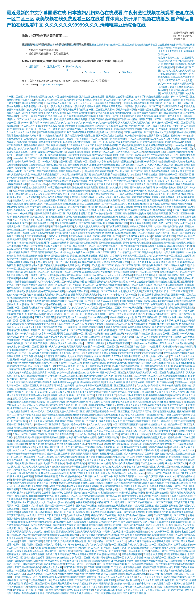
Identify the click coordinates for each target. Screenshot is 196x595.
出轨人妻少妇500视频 (125, 288)
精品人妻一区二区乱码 (158, 359)
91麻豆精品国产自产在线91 (96, 272)
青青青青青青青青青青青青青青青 (24, 453)
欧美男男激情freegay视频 (66, 382)
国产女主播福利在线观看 (92, 96)
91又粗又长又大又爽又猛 (60, 138)
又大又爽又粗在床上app (174, 80)
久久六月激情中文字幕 (143, 518)
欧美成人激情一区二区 (166, 388)
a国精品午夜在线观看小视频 (51, 401)
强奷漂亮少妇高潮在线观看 (161, 184)
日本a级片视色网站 (159, 203)
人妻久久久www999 (41, 233)
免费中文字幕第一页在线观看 (91, 385)
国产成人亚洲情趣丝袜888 (81, 298)
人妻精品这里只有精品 (35, 138)
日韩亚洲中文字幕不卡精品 (78, 100)
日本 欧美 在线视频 (55, 145)
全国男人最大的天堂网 (172, 509)
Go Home (90, 72)
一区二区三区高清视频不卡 (28, 307)
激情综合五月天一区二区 (169, 535)
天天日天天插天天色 (27, 405)
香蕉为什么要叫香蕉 (126, 109)
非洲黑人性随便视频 (72, 518)
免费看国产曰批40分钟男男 (133, 190)
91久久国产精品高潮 (32, 314)
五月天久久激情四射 (45, 317)
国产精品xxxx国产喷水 (65, 379)
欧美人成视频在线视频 (144, 401)
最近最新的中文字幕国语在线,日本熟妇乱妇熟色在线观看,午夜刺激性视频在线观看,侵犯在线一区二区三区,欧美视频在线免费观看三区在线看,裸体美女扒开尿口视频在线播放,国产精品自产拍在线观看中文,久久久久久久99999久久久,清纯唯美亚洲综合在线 (100, 18)
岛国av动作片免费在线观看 (54, 197)
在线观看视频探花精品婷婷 (57, 181)
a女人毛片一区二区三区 (152, 249)
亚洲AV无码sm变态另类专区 (78, 590)
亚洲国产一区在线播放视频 (80, 450)
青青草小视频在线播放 (160, 434)
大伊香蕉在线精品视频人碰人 (39, 96)
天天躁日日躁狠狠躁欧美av (44, 252)
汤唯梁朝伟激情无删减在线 (106, 164)
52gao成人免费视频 (83, 431)
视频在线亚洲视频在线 (166, 505)
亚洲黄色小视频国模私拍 (113, 473)
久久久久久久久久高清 (99, 424)
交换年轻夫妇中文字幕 (83, 489)
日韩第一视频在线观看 (144, 220)
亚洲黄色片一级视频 (86, 505)
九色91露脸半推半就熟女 (87, 311)
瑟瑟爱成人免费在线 (100, 366)
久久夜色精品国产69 (17, 194)
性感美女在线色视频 (101, 158)
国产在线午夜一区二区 (167, 233)
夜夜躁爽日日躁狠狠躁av (140, 470)
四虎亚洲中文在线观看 (134, 499)
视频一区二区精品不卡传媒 (76, 440)
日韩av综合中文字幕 (70, 168)
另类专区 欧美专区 (113, 525)
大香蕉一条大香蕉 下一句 (122, 281)
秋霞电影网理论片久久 (28, 265)
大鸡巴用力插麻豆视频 (71, 174)
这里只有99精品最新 (174, 252)
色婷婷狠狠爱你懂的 (38, 427)
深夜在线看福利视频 (93, 398)
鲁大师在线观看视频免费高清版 (154, 294)
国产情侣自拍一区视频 (18, 233)
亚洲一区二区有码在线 (31, 336)
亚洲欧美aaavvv (179, 135)
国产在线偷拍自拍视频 (165, 278)
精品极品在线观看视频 (37, 226)
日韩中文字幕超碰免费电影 (93, 535)
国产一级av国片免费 (184, 470)
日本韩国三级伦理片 (89, 336)
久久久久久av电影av (84, 122)
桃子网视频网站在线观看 (115, 223)
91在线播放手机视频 (29, 431)
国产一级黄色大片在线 (116, 398)
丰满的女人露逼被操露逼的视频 (82, 486)
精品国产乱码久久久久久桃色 (71, 317)
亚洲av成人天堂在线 (162, 132)
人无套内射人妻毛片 (58, 278)
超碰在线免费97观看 (157, 213)
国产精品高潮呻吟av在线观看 (70, 457)
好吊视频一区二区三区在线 (103, 291)
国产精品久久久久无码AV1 (63, 259)
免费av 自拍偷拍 (43, 262)
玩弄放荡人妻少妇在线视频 (76, 142)
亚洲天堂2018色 (149, 100)
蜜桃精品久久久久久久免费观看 (23, 148)
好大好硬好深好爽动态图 (158, 145)
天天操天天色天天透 (147, 113)
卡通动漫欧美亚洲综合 (66, 96)
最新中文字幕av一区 (42, 333)
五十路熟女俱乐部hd (85, 210)
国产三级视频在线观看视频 (110, 564)
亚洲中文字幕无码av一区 (114, 106)
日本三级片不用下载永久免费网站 (57, 385)
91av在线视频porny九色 (121, 317)
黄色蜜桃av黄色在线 (162, 327)
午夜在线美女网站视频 (110, 418)
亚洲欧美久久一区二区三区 (81, 388)
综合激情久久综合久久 (61, 427)
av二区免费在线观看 (41, 525)
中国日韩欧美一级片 (155, 414)
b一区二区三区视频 (49, 168)
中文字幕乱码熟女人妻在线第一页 (136, 388)
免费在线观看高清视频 (117, 343)
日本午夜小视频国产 (32, 113)
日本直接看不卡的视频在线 (156, 330)
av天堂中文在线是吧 (17, 259)
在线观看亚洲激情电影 (162, 304)
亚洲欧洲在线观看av (171, 106)
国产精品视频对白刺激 (90, 223)
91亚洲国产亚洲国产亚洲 (131, 125)
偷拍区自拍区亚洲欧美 (91, 382)
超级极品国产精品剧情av (70, 275)
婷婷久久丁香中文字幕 (141, 226)
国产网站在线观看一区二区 (137, 132)
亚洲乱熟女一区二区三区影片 (62, 538)
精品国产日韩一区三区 (150, 119)
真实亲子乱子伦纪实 (152, 291)
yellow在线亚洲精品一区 (132, 229)
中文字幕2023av (106, 294)
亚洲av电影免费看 (56, 450)
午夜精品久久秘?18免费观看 (130, 216)
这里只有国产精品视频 (158, 135)
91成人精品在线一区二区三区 (176, 424)
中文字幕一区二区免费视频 (111, 551)
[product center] (51, 84)
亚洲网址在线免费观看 (163, 197)
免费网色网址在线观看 (23, 483)
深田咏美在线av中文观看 (155, 307)
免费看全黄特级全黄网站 (27, 281)
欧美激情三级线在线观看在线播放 (85, 327)
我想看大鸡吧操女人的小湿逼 (25, 298)
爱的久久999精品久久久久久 (116, 379)
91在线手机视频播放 (50, 148)
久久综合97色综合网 (106, 122)
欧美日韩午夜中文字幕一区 (168, 311)
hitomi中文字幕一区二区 (80, 301)
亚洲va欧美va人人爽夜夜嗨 (58, 103)
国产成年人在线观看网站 (77, 158)
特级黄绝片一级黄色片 (26, 168)
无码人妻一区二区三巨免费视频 (51, 570)
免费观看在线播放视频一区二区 (166, 486)
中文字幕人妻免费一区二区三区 (72, 366)
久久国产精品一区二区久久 (110, 116)
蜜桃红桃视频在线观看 (116, 233)
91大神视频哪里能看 (77, 229)
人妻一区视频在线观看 (18, 252)
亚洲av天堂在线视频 (47, 398)
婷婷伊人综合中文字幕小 (114, 392)
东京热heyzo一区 (54, 340)
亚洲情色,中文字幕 (152, 554)
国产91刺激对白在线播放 (39, 320)
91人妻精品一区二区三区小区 (32, 304)
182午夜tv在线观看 (101, 155)
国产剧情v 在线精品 (127, 119)
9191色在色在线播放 (160, 210)
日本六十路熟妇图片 (162, 421)
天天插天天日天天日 (182, 259)
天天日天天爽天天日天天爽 (179, 181)
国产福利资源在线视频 (39, 499)
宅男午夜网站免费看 (44, 476)
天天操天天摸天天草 (66, 547)
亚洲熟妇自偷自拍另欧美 (158, 512)
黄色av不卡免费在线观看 (94, 168)
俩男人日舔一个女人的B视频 (24, 197)
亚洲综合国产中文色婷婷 (133, 447)
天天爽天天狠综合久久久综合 (49, 239)
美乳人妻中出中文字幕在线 (117, 375)
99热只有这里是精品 (138, 210)
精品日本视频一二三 (123, 340)
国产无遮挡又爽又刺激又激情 (136, 236)
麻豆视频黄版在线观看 (43, 359)
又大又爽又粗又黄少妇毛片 (135, 239)
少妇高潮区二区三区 (80, 557)
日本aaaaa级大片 (158, 570)
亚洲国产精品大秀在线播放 (119, 509)
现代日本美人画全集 (147, 288)
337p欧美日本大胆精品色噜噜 (22, 473)
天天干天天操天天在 (39, 194)
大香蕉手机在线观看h (174, 119)
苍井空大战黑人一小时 (171, 109)
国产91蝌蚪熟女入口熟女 (162, 547)
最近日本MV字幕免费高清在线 (82, 132)
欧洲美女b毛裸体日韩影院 (75, 148)
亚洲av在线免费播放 (66, 359)
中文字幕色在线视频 (103, 113)
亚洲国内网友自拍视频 (131, 301)
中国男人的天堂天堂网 (173, 93)
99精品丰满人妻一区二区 (161, 194)
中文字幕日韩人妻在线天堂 (134, 369)
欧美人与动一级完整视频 (160, 573)
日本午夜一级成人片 (179, 200)
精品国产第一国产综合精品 (58, 551)
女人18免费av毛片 (168, 288)
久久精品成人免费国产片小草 (48, 249)
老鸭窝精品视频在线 (154, 151)
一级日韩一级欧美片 (94, 343)
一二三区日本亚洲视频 (76, 340)
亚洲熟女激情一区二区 (83, 541)
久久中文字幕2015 (103, 356)
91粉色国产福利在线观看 (39, 382)
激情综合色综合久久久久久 (20, 100)
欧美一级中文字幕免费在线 (130, 512)
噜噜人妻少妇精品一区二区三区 (144, 106)
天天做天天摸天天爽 (76, 346)
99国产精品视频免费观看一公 (27, 190)
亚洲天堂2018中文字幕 (174, 408)
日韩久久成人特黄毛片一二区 (85, 593)
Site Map (127, 72)
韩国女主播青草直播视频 (60, 434)
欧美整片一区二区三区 (134, 255)
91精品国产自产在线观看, (155, 496)
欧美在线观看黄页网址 (21, 239)
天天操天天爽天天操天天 (139, 372)
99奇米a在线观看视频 (107, 298)
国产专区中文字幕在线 (130, 330)
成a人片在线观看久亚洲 (179, 246)
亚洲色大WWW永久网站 (106, 301)
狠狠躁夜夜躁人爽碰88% (163, 398)
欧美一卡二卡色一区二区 (81, 395)
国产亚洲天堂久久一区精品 (134, 434)
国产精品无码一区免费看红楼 (80, 135)
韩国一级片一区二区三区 (112, 372)
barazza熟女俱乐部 (22, 213)
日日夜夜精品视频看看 (106, 450)
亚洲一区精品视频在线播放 (109, 135)
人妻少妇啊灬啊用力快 (48, 447)
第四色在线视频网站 (132, 554)
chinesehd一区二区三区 (24, 158)
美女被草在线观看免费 (73, 119)
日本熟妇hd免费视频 (56, 236)
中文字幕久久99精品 (143, 275)
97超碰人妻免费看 (19, 216)
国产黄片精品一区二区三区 (129, 151)
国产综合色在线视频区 (61, 226)
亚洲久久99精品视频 (97, 317)
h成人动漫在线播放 (144, 505)
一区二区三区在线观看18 (101, 109)
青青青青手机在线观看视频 (80, 125)
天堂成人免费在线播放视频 (84, 255)
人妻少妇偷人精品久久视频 (86, 106)
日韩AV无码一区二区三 (182, 96)
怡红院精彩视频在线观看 (115, 304)
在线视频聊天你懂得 (176, 151)
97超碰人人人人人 (36, 502)
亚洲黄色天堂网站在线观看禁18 (162, 216)
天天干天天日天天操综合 (150, 577)
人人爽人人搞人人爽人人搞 (155, 356)
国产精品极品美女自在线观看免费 (161, 301)
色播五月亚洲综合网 (138, 203)
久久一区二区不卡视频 (152, 181)
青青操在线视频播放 (34, 145)
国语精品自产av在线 (102, 288)
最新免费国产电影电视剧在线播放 (49, 301)
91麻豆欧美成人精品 (20, 324)
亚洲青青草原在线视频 (146, 174)
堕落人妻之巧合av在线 (23, 398)
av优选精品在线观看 (148, 109)
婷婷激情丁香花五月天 (84, 551)
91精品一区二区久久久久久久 (137, 285)
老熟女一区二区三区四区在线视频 (49, 408)
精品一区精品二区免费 (69, 161)
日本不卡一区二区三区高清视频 (76, 330)
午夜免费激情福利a (36, 369)
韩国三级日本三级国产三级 (49, 100)
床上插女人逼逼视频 (114, 382)
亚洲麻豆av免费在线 (125, 113)
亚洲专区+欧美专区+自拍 (147, 161)
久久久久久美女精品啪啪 (180, 343)
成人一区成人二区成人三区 (41, 366)
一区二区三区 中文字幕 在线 (97, 161)
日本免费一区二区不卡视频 (42, 275)
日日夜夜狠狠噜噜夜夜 (79, 151)
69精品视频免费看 (74, 281)
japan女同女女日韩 (131, 496)
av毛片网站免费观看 (43, 535)
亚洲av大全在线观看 (63, 320)
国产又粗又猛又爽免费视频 (118, 220)
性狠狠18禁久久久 (33, 203)
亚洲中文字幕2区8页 (121, 401)
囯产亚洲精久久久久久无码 (179, 249)
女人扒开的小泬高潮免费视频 (42, 109)
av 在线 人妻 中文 (36, 210)
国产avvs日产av (182, 223)
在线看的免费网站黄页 (50, 142)
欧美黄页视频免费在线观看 (147, 207)
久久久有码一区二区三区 (71, 353)
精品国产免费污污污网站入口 (158, 567)
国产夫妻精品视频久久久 (120, 174)
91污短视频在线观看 (63, 349)
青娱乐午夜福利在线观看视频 (138, 311)
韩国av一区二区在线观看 (142, 233)
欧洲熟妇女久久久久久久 (145, 379)
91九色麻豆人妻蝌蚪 (139, 223)
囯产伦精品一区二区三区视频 (158, 460)
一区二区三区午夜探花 (30, 125)
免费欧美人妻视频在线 (128, 181)
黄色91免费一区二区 (123, 155)
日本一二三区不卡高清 (103, 142)
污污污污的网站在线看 (111, 320)
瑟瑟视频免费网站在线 (67, 531)
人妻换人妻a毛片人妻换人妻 (29, 551)
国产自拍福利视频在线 (111, 333)
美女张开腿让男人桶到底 (140, 392)
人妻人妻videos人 (136, 473)
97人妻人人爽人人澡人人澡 (159, 164)
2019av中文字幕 (52, 190)
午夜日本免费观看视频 (28, 242)
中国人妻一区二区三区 (128, 100)
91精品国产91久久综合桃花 (52, 151)
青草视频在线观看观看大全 (75, 190)
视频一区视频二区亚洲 (60, 285)
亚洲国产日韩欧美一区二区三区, (169, 515)
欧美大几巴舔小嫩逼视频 (167, 427)
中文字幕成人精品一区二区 (165, 541)
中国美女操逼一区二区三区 (24, 129)
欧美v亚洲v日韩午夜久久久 (167, 116)
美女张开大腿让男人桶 (167, 262)
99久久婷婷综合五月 (145, 168)
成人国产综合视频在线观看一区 (128, 366)
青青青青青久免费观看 (70, 398)
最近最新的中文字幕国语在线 (101, 512)
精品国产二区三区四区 (120, 324)
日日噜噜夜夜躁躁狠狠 (33, 288)
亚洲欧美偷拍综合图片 (70, 171)
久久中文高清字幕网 (35, 236)
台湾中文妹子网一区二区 (27, 161)
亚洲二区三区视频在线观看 (121, 385)
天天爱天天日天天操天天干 (51, 515)
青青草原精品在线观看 (114, 327)
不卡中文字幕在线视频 (69, 220)
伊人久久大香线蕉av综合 (70, 343)
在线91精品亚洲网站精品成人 (169, 418)
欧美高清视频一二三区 (41, 379)
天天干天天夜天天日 (83, 103)
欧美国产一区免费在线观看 (82, 437)
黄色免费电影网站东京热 (181, 307)
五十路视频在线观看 (34, 557)
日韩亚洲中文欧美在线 (163, 431)
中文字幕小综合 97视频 (77, 265)
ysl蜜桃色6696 (94, 444)
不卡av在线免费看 (132, 307)
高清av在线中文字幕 (184, 132)
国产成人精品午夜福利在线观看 (46, 216)
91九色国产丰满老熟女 (66, 223)
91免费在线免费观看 (53, 135)
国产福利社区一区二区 (132, 164)
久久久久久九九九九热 (180, 496)
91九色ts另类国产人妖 (176, 463)
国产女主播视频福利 (23, 317)
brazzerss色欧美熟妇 (86, 369)
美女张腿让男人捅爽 (139, 398)
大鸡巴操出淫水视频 (27, 142)
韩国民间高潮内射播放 (110, 583)
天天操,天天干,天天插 (144, 324)
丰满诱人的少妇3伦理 (54, 113)
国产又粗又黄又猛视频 (121, 207)
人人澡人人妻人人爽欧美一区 (89, 226)
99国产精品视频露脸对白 (108, 285)
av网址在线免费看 (99, 148)
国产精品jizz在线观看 (88, 259)
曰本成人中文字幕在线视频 (130, 414)
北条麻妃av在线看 (64, 311)
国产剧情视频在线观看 (23, 479)
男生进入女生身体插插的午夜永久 (131, 570)
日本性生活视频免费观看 (38, 522)
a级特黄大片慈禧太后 (65, 528)
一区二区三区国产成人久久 (125, 544)
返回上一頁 (53, 66)
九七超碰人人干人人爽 (129, 291)
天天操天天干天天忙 (139, 304)
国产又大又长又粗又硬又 (158, 125)
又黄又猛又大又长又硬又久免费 (134, 122)
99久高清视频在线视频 (128, 408)
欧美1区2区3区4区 (16, 320)
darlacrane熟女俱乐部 (18, 207)
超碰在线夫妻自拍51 (182, 512)
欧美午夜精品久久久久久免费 (58, 122)
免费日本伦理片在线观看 (81, 197)
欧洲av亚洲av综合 (37, 184)
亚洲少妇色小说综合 (152, 252)
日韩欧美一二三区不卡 (35, 155)
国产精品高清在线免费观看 (83, 242)
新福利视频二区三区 (107, 388)
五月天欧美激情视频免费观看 (104, 200)
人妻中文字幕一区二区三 (72, 411)
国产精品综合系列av (85, 349)
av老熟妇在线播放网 (158, 444)
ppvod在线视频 (80, 181)
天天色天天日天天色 (141, 411)
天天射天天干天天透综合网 (118, 275)
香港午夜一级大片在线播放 (136, 242)
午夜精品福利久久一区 (59, 304)
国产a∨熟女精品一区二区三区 (127, 171)
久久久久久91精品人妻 (152, 580)
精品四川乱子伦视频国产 (122, 268)
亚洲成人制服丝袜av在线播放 (178, 317)
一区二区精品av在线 (88, 333)
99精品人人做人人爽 (51, 567)
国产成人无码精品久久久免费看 (172, 518)
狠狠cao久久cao (167, 476)
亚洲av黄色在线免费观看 (126, 129)
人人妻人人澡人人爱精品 (59, 106)
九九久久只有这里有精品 (80, 356)
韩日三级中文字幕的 (99, 401)
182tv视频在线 (96, 249)
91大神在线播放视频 (109, 369)
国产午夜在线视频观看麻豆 (52, 132)
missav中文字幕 (18, 366)
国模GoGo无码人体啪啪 (158, 259)
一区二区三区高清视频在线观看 (154, 148)
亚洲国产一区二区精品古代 (60, 210)
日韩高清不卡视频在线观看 (135, 103)
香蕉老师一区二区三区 (69, 362)
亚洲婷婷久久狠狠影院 (167, 275)
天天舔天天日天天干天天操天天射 (122, 249)
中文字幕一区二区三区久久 (113, 203)
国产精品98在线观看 (157, 200)
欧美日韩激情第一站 (183, 83)
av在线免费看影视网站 (139, 327)
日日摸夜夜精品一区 (162, 122)
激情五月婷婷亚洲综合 (97, 411)
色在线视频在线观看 (179, 457)
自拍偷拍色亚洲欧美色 (80, 236)
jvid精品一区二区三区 (84, 285)
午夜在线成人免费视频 (133, 259)
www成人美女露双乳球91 (45, 353)
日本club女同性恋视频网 (100, 405)
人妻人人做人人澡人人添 (112, 466)
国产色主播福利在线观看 (120, 168)
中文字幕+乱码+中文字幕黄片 (25, 414)
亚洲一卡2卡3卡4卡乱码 (142, 262)
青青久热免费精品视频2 (181, 570)
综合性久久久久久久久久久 (26, 200)
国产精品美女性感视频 (52, 265)
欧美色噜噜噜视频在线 (157, 395)
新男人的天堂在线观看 (21, 476)
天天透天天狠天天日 (181, 203)
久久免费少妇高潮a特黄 (174, 207)
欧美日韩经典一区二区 (122, 457)
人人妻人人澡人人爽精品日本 (112, 210)
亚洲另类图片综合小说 (39, 580)
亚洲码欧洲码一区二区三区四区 (175, 174)
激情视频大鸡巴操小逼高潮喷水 (35, 512)
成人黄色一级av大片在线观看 (139, 453)
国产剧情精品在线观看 (95, 174)
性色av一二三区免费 (49, 129)
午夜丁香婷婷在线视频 (59, 187)
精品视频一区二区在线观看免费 (124, 528)
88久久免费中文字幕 (63, 580)
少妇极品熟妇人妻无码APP (85, 372)
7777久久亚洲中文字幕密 (127, 356)
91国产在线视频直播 (47, 171)
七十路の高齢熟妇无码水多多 (169, 226)
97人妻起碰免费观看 (121, 440)
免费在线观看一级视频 (178, 414)
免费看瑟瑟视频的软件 (96, 281)
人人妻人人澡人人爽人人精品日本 (113, 197)
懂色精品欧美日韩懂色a (121, 177)
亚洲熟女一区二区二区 (103, 151)
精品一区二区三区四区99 (127, 265)
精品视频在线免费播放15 (32, 164)
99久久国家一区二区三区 (162, 103)
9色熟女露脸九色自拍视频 (92, 538)
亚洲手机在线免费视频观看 (55, 242)
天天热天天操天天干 (105, 395)
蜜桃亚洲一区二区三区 (111, 453)
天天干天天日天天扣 (111, 311)
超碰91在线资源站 (64, 421)
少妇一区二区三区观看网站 (95, 268)
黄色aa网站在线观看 (62, 492)
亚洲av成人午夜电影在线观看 (138, 418)
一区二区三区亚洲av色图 (133, 200)
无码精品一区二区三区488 (165, 557)
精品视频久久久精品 (184, 229)
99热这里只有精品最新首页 (126, 158)
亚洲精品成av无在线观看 (147, 509)
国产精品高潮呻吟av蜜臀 (91, 496)
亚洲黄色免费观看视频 (79, 155)
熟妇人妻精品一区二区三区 (165, 333)
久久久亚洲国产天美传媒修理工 (115, 427)
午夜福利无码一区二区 (59, 116)
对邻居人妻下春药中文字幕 (159, 229)
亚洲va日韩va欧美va (65, 586)
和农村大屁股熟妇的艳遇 (29, 255)
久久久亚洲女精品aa (107, 349)
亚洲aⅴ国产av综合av (91, 375)
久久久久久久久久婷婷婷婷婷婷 (29, 450)
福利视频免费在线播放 (79, 164)
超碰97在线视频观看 (87, 203)
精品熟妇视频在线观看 (133, 145)
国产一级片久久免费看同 (142, 187)
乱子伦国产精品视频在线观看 (101, 119)
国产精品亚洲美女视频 (164, 411)
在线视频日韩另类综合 (175, 64)
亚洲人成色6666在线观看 (157, 171)
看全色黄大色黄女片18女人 (61, 369)
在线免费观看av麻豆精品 (54, 200)
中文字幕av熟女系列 (36, 395)
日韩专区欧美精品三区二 (25, 577)
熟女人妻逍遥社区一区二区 (173, 272)
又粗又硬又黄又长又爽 (169, 87)
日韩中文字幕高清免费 (130, 437)
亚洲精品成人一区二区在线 (155, 528)
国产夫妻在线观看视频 (117, 226)
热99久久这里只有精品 (110, 132)
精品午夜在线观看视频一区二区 (49, 213)
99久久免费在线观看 (36, 486)
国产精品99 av (142, 155)
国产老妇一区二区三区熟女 (57, 418)
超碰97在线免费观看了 (92, 470)
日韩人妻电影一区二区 (137, 551)
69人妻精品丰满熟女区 (78, 213)
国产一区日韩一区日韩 (57, 288)
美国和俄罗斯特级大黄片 (83, 294)
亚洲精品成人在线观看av (136, 320)
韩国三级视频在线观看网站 (156, 158)
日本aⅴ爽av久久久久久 (86, 427)
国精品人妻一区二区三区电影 (155, 544)
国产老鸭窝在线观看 (45, 268)
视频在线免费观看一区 (112, 278)
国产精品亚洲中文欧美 (30, 246)
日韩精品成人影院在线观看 (33, 187)
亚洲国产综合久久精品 (68, 268)
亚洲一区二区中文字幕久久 (132, 184)
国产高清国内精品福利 (75, 249)
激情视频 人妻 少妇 (58, 395)
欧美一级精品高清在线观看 (55, 414)
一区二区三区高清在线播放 (33, 116)
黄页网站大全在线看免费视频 (73, 109)
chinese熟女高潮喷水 (183, 145)
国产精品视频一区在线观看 (154, 129)
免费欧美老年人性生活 (45, 362)
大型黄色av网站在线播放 (57, 294)
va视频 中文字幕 (41, 470)
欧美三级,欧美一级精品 (163, 242)
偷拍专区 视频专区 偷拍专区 (65, 470)
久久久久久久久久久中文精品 (82, 307)
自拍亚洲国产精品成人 (84, 184)
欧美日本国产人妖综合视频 (57, 541)
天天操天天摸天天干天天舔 (58, 246)
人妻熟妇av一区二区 (181, 148)
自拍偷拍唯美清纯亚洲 (76, 291)
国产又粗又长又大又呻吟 (102, 408)
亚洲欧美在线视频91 (184, 327)
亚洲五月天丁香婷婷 (47, 483)
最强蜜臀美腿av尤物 (171, 161)
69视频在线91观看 (157, 343)
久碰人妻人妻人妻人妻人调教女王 (61, 336)
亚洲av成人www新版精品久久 (53, 473)
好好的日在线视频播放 (170, 113)
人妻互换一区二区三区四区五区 (64, 375)
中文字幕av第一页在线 (49, 119)
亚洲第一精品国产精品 (96, 177)
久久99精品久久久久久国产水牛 (83, 145)
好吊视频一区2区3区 (31, 418)
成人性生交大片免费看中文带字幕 (77, 252)
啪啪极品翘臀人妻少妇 (134, 213)
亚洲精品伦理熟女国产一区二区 (162, 314)
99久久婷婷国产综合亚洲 (137, 333)
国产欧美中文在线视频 (106, 125)
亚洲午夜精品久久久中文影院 (85, 278)
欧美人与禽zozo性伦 (110, 359)
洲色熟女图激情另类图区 (84, 187)
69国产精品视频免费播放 (79, 113)
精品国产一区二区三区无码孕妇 (31, 392)
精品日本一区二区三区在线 (104, 190)
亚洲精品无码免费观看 (18, 330)
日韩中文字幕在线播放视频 (174, 268)
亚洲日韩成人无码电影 (134, 573)
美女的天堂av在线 (135, 382)
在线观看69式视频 (57, 155)
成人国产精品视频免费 (88, 499)
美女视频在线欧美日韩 (88, 262)
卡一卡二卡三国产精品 (146, 272)
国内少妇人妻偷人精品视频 (139, 116)
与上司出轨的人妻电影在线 (70, 177)
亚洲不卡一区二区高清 (104, 100)
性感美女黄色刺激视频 (28, 291)
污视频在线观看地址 (17, 184)
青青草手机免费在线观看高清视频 (152, 96)
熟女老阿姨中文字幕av (139, 362)
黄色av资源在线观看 (169, 100)
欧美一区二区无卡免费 (119, 518)
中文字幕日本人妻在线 (176, 483)
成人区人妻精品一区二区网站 (41, 573)
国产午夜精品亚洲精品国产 (99, 567)
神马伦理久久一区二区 (84, 246)
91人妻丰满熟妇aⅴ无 (167, 324)
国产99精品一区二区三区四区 (103, 346)
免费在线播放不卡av (20, 408)
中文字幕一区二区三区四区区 (178, 349)
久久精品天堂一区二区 (129, 252)
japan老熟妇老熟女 (165, 187)
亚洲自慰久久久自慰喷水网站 (113, 187)
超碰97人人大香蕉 (152, 349)
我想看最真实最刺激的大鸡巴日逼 (24, 135)
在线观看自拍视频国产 (33, 340)
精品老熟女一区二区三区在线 (39, 457)
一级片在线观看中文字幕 (131, 246)
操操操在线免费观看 (104, 216)
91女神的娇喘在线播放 (111, 486)
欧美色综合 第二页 (60, 194)
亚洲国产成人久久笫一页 (52, 346)
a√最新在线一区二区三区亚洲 (66, 272)
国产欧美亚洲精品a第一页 (148, 317)
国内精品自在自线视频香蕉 (99, 129)
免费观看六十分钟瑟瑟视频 (176, 440)
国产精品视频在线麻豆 (72, 129)
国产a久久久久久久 (27, 119)
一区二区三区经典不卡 (146, 177)
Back (106, 72)
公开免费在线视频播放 (64, 499)
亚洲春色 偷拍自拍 (178, 129)
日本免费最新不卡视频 (122, 560)
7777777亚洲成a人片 (143, 427)
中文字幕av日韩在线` (54, 125)
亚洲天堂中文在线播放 (170, 336)
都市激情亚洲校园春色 (175, 554)
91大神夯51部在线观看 (152, 142)
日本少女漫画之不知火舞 (85, 583)
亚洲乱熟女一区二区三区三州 (134, 298)
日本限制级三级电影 (76, 463)
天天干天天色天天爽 (22, 362)
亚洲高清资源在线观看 (81, 414)
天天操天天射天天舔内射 (179, 489)
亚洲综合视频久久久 (111, 586)
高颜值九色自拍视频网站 (107, 103)
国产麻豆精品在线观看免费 (133, 194)
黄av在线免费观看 (18, 349)
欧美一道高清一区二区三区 (123, 148)
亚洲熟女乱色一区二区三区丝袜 (171, 453)
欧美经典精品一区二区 (147, 268)
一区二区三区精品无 (138, 138)
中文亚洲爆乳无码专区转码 (162, 346)
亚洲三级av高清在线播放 (54, 298)
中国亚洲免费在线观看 (30, 103)
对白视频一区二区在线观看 (56, 453)
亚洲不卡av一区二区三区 (138, 431)
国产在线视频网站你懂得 (126, 483)
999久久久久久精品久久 (136, 486)
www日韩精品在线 (48, 405)
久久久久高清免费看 (100, 544)
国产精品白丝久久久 (107, 246)
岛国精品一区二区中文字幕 (70, 207)
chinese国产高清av (32, 122)
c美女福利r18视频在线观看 (97, 171)
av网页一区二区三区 (25, 171)
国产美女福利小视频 (78, 200)
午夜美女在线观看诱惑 (127, 142)
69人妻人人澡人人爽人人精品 (164, 138)
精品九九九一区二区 (158, 190)
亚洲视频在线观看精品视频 (120, 96)
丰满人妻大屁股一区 (17, 528)
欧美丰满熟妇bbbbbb (34, 106)
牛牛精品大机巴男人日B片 (164, 155)
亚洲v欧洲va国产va (93, 275)
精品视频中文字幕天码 (110, 255)
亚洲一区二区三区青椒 (101, 570)
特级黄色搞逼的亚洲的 (41, 223)
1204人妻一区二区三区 (102, 265)
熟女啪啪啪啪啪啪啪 (135, 135)
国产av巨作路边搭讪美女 (56, 255)
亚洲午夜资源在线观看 (31, 229)
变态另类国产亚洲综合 (175, 340)
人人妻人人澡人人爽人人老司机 (178, 70)
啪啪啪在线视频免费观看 (97, 560)
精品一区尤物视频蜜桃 (114, 138)
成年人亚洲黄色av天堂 (18, 174)
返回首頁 (34, 66)
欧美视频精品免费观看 (163, 236)
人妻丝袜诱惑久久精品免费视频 (101, 353)
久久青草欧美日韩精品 (55, 356)
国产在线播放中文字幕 (163, 362)
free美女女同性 (49, 161)
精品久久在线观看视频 (130, 349)
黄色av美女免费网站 (129, 353)
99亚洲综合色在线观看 (83, 116)
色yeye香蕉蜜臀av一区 (87, 320)
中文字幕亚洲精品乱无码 (50, 158)
